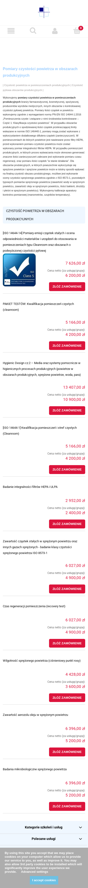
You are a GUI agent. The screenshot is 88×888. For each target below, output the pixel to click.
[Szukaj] (33, 30)
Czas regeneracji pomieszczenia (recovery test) (34, 606)
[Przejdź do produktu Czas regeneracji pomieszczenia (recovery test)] (19, 613)
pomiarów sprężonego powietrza (32, 182)
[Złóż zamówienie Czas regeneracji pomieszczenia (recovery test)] (67, 643)
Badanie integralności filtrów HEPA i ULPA (30, 487)
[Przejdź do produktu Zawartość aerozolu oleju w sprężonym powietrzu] (19, 722)
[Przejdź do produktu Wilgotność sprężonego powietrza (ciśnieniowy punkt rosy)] (19, 668)
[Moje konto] (55, 31)
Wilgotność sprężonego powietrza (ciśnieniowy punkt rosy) (42, 660)
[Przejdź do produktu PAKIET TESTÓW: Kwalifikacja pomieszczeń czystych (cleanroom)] (19, 316)
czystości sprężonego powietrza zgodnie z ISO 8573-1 (40, 177)
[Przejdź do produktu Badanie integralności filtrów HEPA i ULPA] (19, 494)
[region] (44, 47)
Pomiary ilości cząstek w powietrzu (54, 110)
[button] (11, 31)
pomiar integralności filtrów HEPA (33, 148)
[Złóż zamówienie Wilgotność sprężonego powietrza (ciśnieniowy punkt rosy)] (67, 697)
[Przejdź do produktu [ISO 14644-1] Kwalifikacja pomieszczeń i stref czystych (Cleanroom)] (19, 440)
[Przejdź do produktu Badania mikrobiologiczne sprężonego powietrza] (19, 776)
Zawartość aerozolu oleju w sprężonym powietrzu (35, 715)
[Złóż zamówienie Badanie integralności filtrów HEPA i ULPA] (67, 524)
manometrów (35, 194)
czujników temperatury (56, 194)
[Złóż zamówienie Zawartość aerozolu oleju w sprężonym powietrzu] (67, 752)
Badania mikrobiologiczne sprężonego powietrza (35, 769)
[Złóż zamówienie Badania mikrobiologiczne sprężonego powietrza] (67, 806)
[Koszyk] (77, 30)
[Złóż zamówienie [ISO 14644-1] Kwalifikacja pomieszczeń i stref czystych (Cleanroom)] (67, 469)
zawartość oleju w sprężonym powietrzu (37, 186)
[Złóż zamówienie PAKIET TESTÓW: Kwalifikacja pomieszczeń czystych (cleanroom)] (67, 345)
